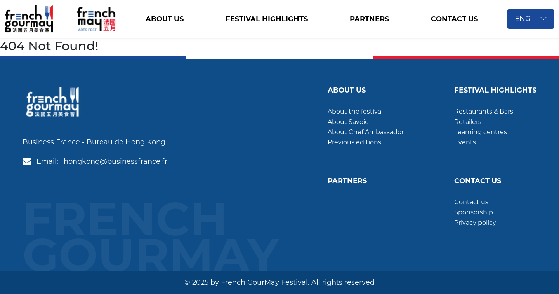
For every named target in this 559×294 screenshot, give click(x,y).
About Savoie (348, 122)
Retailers (467, 122)
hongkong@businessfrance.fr (115, 161)
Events (465, 142)
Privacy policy (475, 222)
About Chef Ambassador (366, 132)
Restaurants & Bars (483, 111)
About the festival (355, 111)
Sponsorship (473, 212)
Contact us (471, 202)
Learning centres (480, 132)
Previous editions (354, 142)
